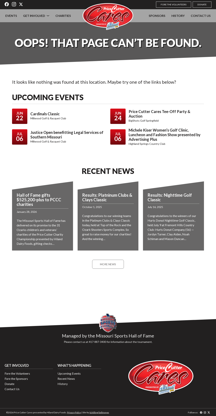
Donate (202, 4)
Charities (63, 15)
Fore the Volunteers (173, 4)
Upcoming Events (69, 373)
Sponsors (157, 15)
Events (11, 15)
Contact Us (201, 15)
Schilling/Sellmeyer (99, 412)
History (178, 15)
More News (108, 264)
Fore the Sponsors (16, 378)
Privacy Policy (74, 412)
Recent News (66, 378)
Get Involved (34, 15)
